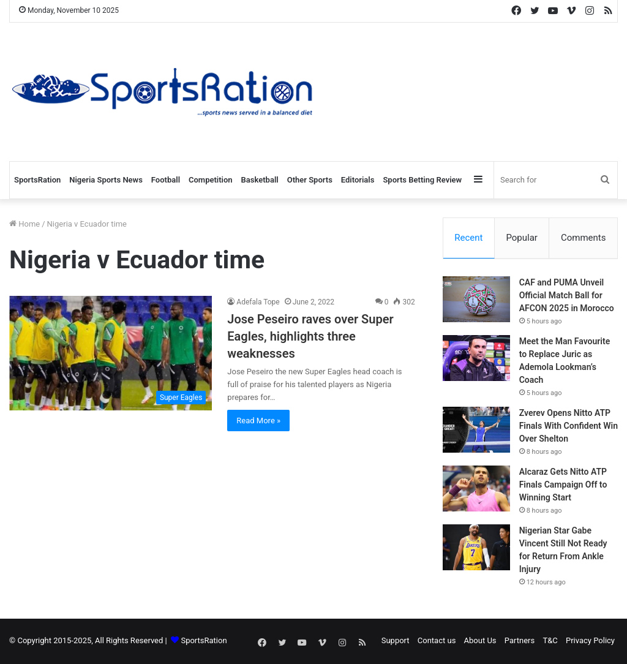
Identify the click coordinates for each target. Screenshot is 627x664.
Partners (520, 641)
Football (165, 179)
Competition (211, 179)
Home (24, 223)
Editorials (358, 179)
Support (395, 641)
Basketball (260, 179)
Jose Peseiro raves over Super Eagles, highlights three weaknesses (310, 336)
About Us (480, 641)
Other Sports (309, 179)
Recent (468, 237)
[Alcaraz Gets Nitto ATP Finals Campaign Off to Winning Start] (476, 490)
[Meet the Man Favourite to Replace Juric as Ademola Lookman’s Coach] (476, 359)
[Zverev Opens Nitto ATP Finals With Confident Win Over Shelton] (476, 431)
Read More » (258, 420)
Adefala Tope (257, 302)
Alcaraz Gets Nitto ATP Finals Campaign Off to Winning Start (563, 486)
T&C (550, 641)
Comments (583, 237)
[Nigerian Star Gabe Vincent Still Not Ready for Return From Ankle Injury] (476, 549)
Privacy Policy (590, 641)
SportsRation (37, 179)
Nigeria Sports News (106, 179)
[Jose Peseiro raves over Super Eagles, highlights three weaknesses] (110, 353)
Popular (522, 237)
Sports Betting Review (422, 179)
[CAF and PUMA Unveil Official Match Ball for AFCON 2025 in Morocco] (476, 300)
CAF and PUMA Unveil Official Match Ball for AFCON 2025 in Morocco (566, 296)
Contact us (437, 641)
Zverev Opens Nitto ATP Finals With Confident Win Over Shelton (568, 427)
